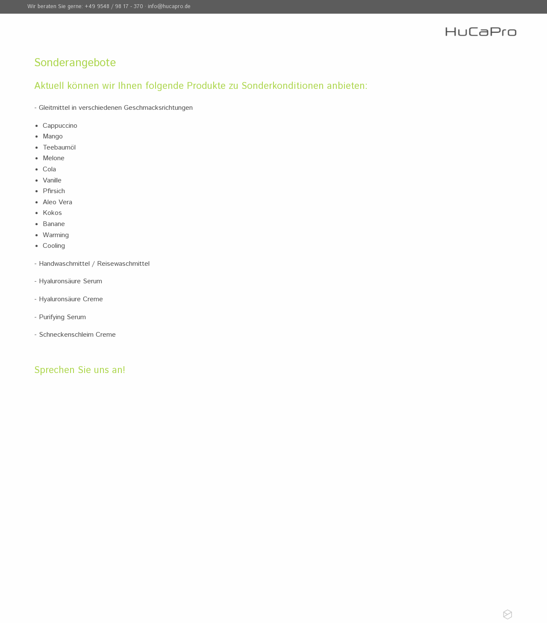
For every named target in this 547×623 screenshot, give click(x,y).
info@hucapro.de (169, 7)
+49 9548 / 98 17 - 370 (114, 7)
